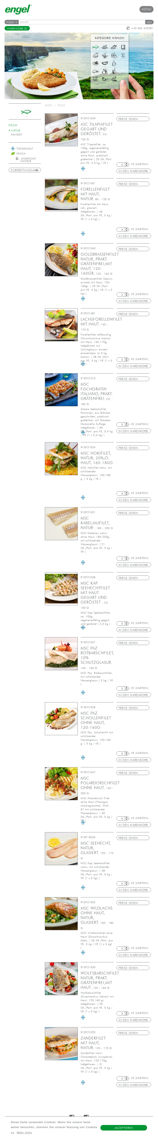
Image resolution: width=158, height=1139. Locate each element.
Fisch (12, 22)
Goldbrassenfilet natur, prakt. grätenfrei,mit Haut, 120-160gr (100, 264)
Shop (48, 105)
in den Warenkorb (133, 171)
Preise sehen (128, 119)
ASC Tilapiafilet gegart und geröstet (97, 131)
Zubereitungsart (24, 170)
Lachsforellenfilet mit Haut (101, 324)
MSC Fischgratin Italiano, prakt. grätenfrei (97, 394)
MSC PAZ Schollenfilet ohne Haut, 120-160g (96, 720)
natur (15, 130)
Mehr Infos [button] (24, 1132)
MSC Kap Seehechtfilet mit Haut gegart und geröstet (95, 595)
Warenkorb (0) (17, 28)
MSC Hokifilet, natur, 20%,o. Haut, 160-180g (97, 458)
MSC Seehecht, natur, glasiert (97, 850)
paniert (16, 134)
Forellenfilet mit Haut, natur (95, 194)
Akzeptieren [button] (124, 1128)
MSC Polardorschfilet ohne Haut (100, 785)
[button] (149, 22)
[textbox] (83, 22)
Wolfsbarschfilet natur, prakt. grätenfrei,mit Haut (100, 980)
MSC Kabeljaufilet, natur (97, 523)
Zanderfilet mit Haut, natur (96, 1043)
